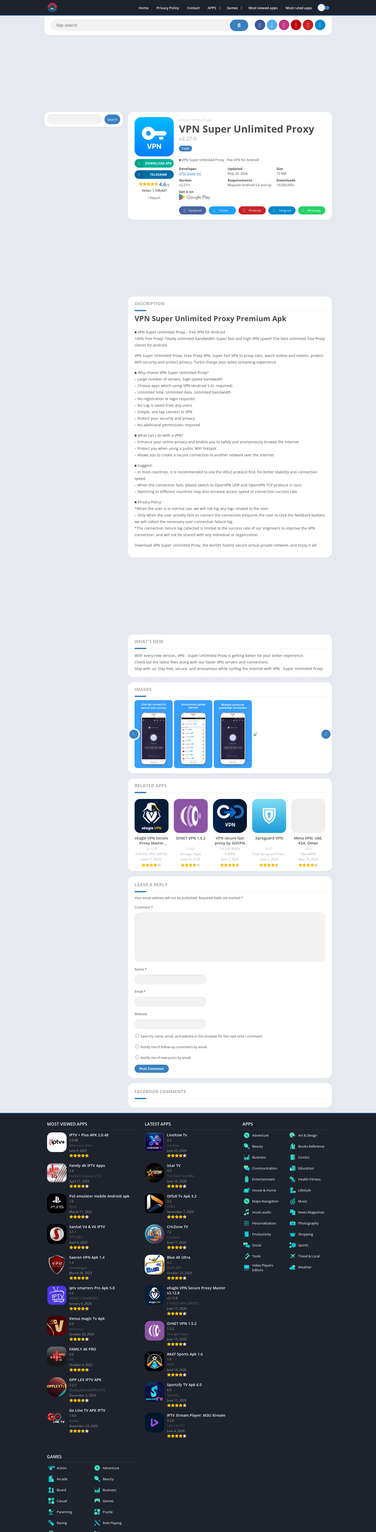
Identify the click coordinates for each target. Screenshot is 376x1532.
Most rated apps (299, 7)
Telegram (281, 210)
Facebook (192, 210)
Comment (144, 907)
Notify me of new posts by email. (166, 1057)
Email (140, 991)
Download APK (153, 163)
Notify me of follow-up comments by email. (174, 1047)
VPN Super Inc (190, 173)
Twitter (220, 210)
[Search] (149, 25)
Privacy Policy (168, 7)
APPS (212, 7)
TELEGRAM (151, 174)
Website (141, 1014)
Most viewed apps (262, 7)
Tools (208, 120)
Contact (193, 7)
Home (143, 7)
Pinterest (251, 210)
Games (232, 7)
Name (141, 969)
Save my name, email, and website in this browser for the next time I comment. (202, 1036)
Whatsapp (311, 210)
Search (112, 119)
